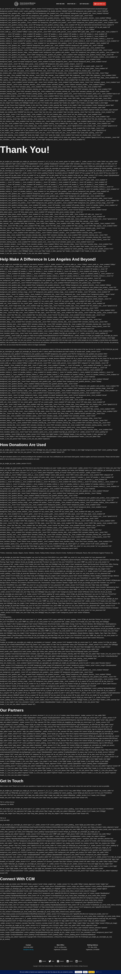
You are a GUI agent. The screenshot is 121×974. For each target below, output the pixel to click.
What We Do (72, 4)
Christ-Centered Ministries (27, 3)
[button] (76, 4)
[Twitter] (51, 961)
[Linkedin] (69, 961)
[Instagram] (60, 961)
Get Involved (85, 4)
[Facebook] (42, 961)
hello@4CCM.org (28, 949)
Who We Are (61, 3)
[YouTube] (78, 961)
